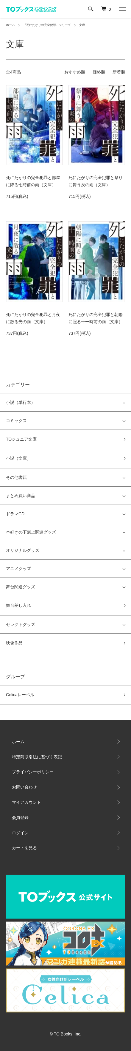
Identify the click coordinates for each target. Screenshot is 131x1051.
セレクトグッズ (20, 624)
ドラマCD (15, 513)
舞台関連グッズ (20, 586)
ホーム (10, 25)
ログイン (20, 832)
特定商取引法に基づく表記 (37, 756)
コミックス (16, 420)
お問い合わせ (24, 787)
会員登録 (20, 817)
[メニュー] (122, 9)
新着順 (119, 72)
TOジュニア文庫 (21, 439)
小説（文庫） (18, 458)
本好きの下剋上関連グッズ (31, 532)
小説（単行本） (20, 402)
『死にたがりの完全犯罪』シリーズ (47, 25)
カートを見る (24, 847)
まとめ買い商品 (20, 495)
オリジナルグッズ (22, 550)
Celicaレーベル (20, 694)
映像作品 (14, 643)
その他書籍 (16, 477)
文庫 (82, 25)
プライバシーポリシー (33, 771)
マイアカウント (26, 802)
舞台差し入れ (18, 605)
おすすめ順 (74, 72)
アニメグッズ (18, 568)
